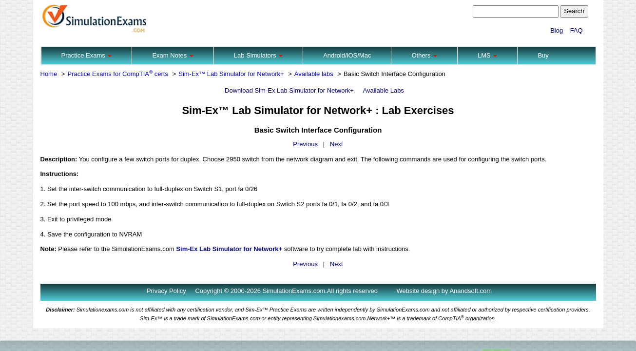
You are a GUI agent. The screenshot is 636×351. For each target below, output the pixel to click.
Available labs (313, 74)
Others (424, 55)
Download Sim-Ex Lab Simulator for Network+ (289, 90)
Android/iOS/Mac (347, 55)
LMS (487, 55)
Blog (556, 30)
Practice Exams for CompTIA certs (117, 74)
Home (49, 74)
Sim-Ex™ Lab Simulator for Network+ (231, 74)
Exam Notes (172, 55)
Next (336, 144)
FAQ (576, 30)
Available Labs (383, 90)
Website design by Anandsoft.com (444, 290)
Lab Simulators (258, 55)
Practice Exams (86, 55)
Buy (543, 55)
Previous (305, 144)
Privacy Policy (166, 290)
